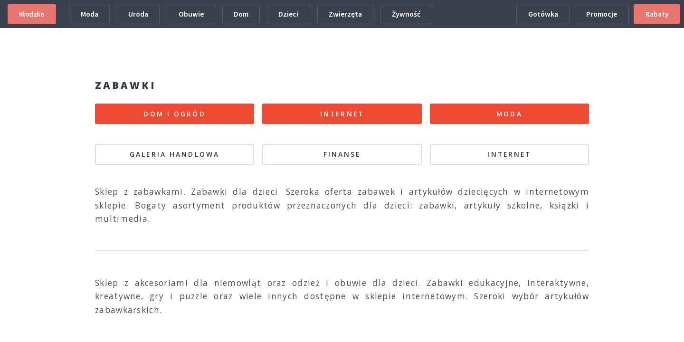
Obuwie (191, 14)
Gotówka (543, 14)
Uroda (138, 14)
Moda (89, 14)
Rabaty (657, 14)
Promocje (601, 14)
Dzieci (288, 14)
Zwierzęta (345, 14)
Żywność (406, 14)
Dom (241, 14)
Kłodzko (32, 14)
